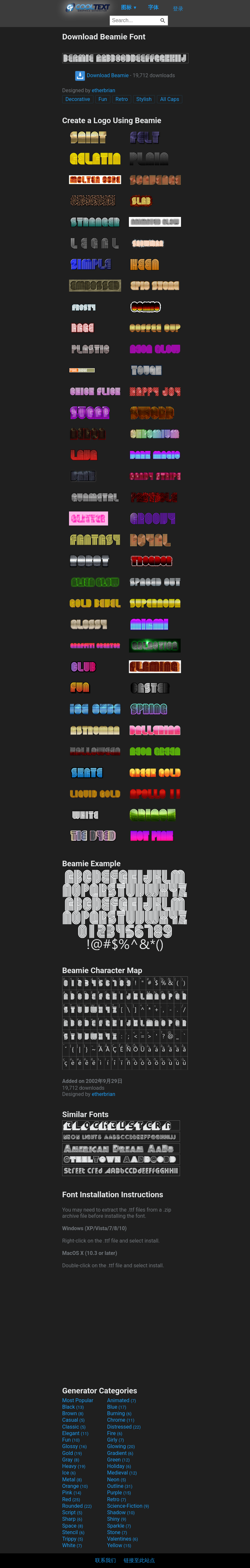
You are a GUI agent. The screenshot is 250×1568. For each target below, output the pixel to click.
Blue (116, 1407)
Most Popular (77, 1400)
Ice (69, 1473)
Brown (72, 1413)
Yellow (119, 1545)
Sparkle (119, 1526)
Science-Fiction (128, 1506)
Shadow (121, 1512)
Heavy (73, 1466)
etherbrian (103, 90)
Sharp (72, 1519)
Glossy (74, 1446)
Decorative (77, 99)
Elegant (75, 1433)
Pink (71, 1492)
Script (72, 1512)
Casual (73, 1420)
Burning (119, 1413)
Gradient (120, 1453)
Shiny (116, 1519)
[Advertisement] (31, 129)
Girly (115, 1440)
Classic (74, 1427)
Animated (121, 1400)
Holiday (119, 1466)
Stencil (73, 1532)
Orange (75, 1486)
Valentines (122, 1539)
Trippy (72, 1539)
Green (118, 1460)
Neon (116, 1479)
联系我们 (105, 1560)
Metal (72, 1479)
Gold (72, 1453)
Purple (119, 1492)
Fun (103, 99)
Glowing (121, 1446)
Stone (117, 1532)
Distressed (124, 1427)
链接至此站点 (139, 1560)
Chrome (120, 1420)
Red (71, 1499)
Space (72, 1526)
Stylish (144, 99)
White (72, 1545)
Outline (119, 1486)
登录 (178, 9)
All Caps (169, 99)
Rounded (77, 1506)
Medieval (122, 1473)
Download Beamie (102, 75)
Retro (122, 99)
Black (73, 1407)
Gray (70, 1460)
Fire (114, 1433)
